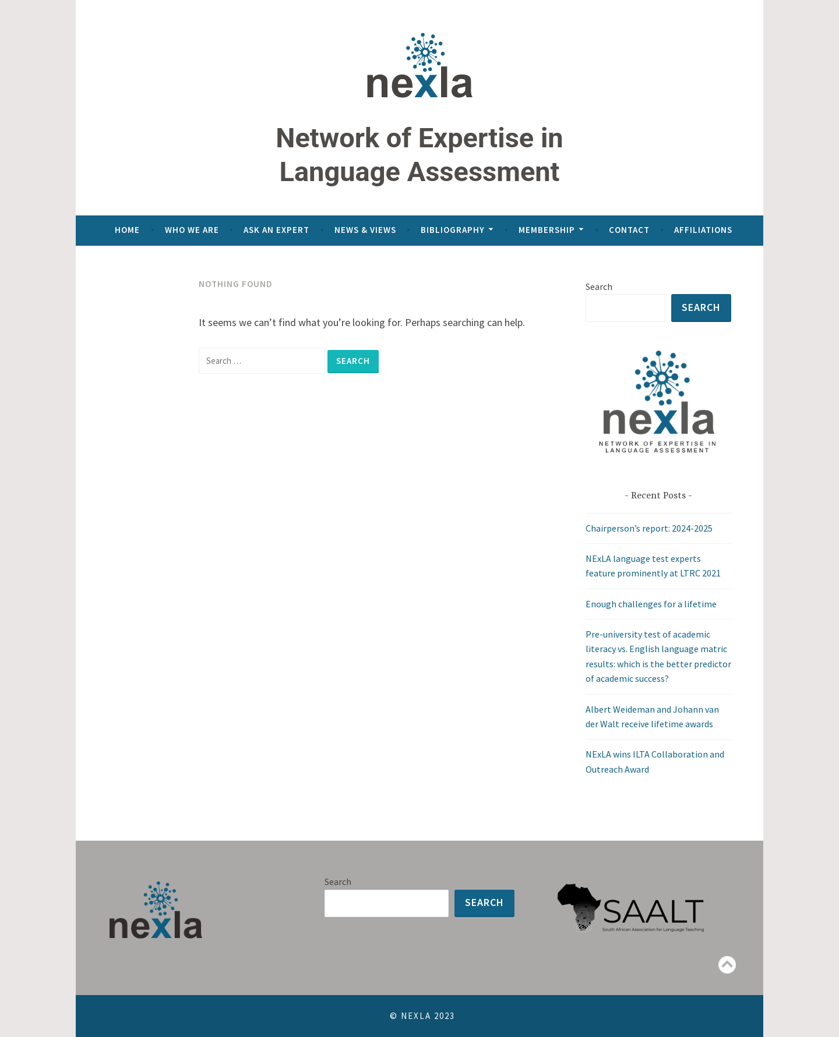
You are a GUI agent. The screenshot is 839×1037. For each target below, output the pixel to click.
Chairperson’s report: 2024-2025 (649, 528)
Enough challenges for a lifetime (651, 604)
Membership (547, 229)
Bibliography (453, 229)
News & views (365, 229)
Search (599, 286)
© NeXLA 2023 (421, 1015)
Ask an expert (276, 229)
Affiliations (703, 229)
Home (127, 229)
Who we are (192, 229)
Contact (629, 229)
